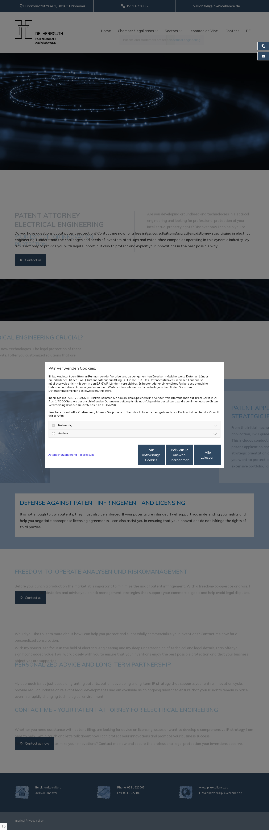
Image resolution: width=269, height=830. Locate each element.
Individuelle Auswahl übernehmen (162, 455)
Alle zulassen (202, 455)
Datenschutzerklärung (62, 454)
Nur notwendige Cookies (122, 454)
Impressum (87, 454)
